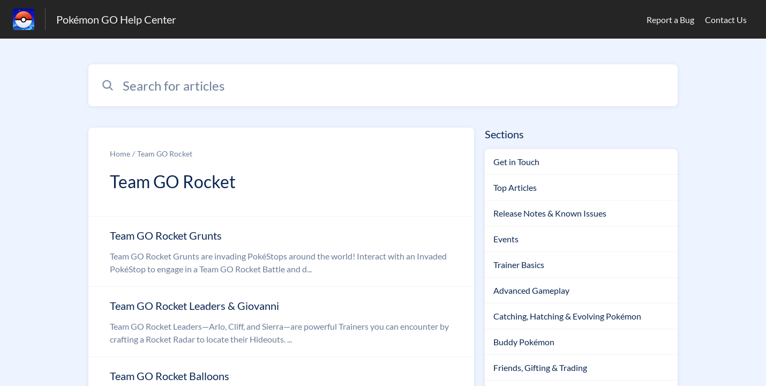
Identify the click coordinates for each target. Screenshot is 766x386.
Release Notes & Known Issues (549, 213)
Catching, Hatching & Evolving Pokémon (567, 316)
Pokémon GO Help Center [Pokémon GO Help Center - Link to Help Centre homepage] (116, 19)
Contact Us (726, 19)
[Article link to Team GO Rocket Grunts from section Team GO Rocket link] (281, 251)
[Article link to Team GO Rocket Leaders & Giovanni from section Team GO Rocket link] (281, 322)
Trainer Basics (518, 264)
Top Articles (515, 187)
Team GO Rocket (164, 153)
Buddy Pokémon (523, 342)
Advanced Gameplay (531, 290)
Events (506, 239)
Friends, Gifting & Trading (540, 367)
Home (120, 153)
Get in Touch (516, 162)
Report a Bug (670, 19)
